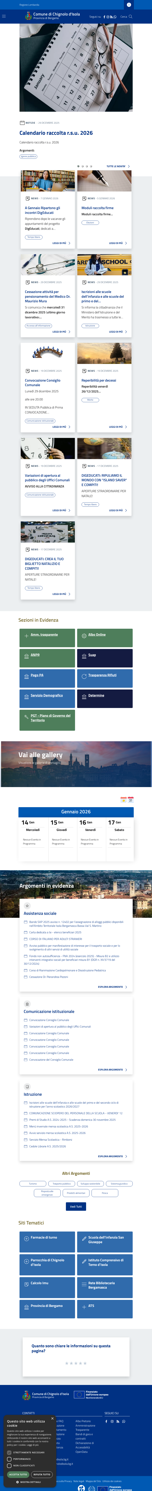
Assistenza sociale (40, 911)
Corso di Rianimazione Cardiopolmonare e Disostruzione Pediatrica (67, 968)
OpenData (82, 1447)
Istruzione (90, 325)
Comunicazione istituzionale (41, 420)
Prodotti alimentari (76, 1189)
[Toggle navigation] (4, 16)
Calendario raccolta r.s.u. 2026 (56, 132)
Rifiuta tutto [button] (42, 1474)
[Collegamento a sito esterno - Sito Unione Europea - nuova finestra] (90, 1391)
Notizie (30, 123)
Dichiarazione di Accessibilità (85, 1440)
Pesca (105, 1189)
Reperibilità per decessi (99, 379)
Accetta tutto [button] (18, 1474)
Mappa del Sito (93, 1476)
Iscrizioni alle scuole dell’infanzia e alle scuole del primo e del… (103, 296)
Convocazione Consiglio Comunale (42, 382)
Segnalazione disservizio (56, 1431)
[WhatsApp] (115, 16)
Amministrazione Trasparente (85, 1423)
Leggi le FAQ (56, 1416)
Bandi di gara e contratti (84, 1431)
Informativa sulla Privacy (59, 1476)
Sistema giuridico (119, 1181)
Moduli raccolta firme (98, 208)
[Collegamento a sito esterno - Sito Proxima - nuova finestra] (81, 1485)
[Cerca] (130, 16)
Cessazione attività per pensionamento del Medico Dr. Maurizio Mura (47, 296)
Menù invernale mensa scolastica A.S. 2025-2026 (58, 1124)
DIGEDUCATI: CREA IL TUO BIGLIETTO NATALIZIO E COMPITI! (44, 562)
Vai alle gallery (40, 752)
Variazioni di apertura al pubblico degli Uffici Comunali (47, 476)
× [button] (52, 1418)
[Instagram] (108, 16)
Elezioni (90, 222)
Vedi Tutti (76, 1201)
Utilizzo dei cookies (112, 1476)
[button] (78, 166)
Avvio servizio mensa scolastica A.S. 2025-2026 (57, 1131)
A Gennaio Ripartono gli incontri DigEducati (42, 210)
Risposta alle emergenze (47, 1189)
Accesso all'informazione (39, 325)
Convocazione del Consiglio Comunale (51, 1058)
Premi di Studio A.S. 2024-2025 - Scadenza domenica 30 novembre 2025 (72, 1118)
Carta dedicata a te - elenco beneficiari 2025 (55, 930)
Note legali (78, 1476)
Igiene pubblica (28, 156)
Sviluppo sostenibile (90, 1181)
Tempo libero (33, 237)
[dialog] (30, 1451)
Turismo (33, 1181)
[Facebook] (104, 16)
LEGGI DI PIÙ (62, 243)
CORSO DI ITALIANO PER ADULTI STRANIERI (55, 937)
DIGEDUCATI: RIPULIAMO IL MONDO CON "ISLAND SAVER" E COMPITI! (104, 479)
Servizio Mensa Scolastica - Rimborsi (50, 1138)
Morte (90, 399)
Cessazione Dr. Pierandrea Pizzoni (48, 975)
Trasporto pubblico (61, 1181)
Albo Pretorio (83, 1416)
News (35, 198)
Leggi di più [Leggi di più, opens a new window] (33, 1444)
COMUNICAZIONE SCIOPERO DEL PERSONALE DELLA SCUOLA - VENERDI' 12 (75, 1111)
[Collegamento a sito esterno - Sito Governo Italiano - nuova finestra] (92, 1485)
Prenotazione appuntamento (57, 1423)
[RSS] (111, 16)
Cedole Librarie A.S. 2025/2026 (47, 1144)
